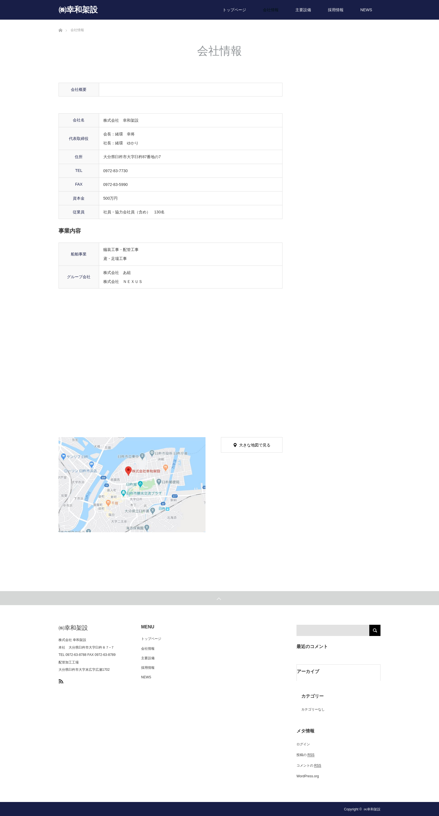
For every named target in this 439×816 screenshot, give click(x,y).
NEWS (366, 10)
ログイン (303, 744)
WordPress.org (307, 776)
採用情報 (336, 10)
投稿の (305, 755)
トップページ (234, 10)
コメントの (308, 766)
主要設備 (303, 10)
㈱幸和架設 (78, 9)
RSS (60, 680)
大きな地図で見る (254, 445)
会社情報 (271, 10)
